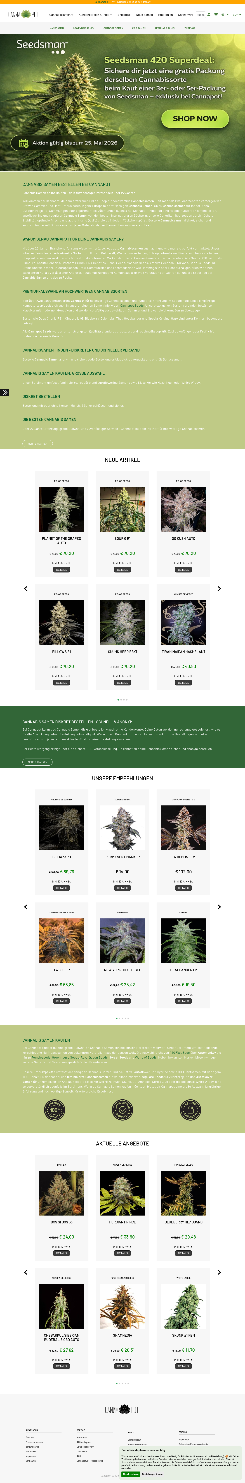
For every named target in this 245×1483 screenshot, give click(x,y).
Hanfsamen (57, 28)
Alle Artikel (31, 1451)
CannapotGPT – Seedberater (90, 1461)
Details (61, 569)
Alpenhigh (184, 1439)
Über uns (30, 1437)
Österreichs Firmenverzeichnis (193, 1444)
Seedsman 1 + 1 (103, 1)
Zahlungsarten (32, 1447)
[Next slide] (219, 589)
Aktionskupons (84, 1442)
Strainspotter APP (85, 1447)
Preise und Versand (35, 1442)
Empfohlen (165, 15)
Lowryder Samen (83, 28)
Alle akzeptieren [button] (130, 1474)
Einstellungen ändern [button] (152, 1474)
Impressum (31, 1456)
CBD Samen (138, 28)
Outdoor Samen (113, 28)
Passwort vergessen (137, 1444)
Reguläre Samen (165, 28)
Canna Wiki (185, 15)
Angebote (124, 15)
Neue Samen (144, 15)
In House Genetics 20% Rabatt (133, 1)
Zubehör (190, 28)
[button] (118, 700)
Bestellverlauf (134, 1440)
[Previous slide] (26, 589)
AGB (79, 1456)
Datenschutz (82, 1451)
